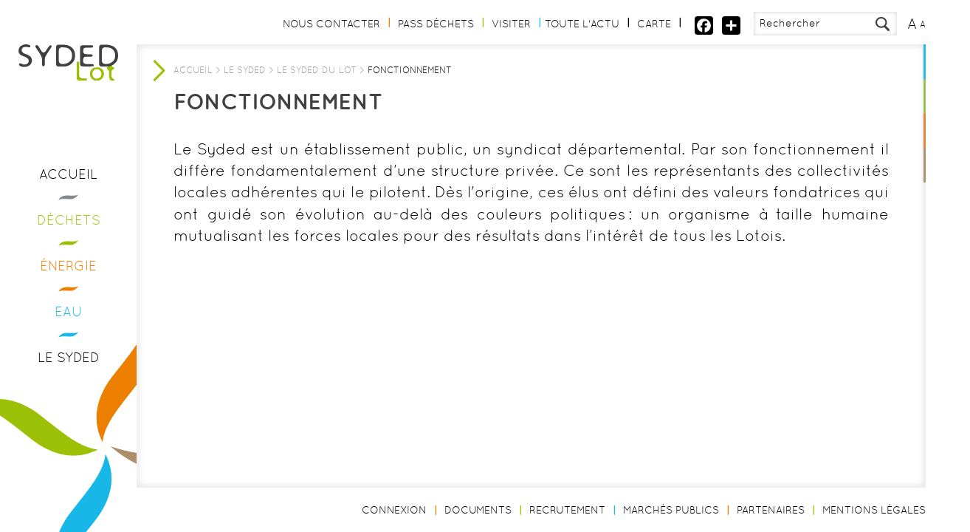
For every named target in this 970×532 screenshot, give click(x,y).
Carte (654, 24)
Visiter (511, 24)
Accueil (68, 174)
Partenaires (771, 510)
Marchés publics (671, 510)
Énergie (68, 265)
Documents (478, 510)
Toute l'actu (582, 24)
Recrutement (567, 510)
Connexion (394, 510)
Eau (69, 311)
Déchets (68, 220)
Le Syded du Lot (317, 70)
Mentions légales (874, 510)
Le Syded (69, 357)
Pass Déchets (436, 24)
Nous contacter (331, 24)
